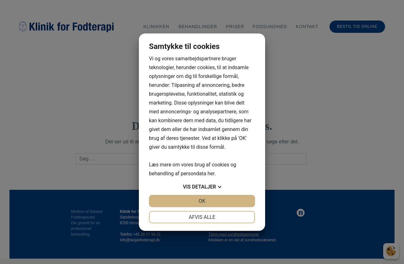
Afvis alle (202, 217)
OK (202, 201)
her (210, 174)
